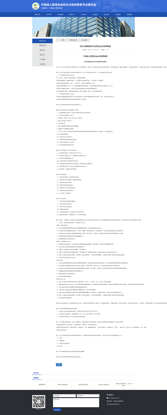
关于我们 (49, 14)
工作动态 (83, 14)
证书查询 (106, 14)
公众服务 (95, 14)
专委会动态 (42, 45)
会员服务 (118, 14)
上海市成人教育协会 (103, 384)
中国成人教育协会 (62, 384)
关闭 (59, 365)
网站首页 (37, 14)
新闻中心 (72, 14)
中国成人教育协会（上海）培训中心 (124, 384)
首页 (62, 40)
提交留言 (57, 410)
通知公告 (42, 50)
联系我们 (129, 14)
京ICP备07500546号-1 (113, 404)
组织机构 (60, 14)
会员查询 (42, 64)
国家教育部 (42, 384)
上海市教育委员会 (83, 384)
